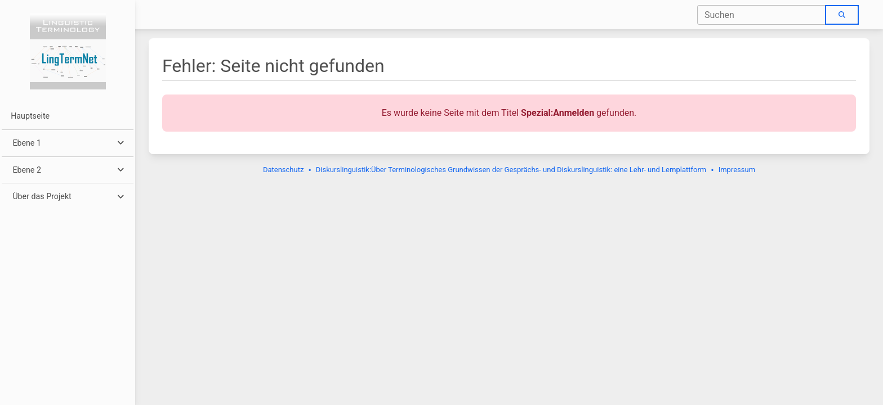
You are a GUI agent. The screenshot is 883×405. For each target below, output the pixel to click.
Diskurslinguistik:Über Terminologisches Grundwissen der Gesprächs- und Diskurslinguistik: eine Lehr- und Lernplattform (511, 169)
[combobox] (762, 15)
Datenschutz (283, 169)
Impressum (737, 169)
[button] (67, 143)
